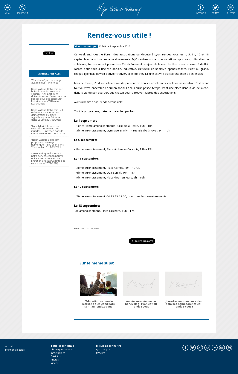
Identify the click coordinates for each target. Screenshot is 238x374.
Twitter (215, 13)
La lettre (230, 13)
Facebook (201, 13)
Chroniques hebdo (61, 349)
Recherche (22, 13)
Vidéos (55, 363)
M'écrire (100, 353)
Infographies (58, 353)
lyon (96, 228)
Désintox (56, 356)
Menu (7, 13)
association (86, 228)
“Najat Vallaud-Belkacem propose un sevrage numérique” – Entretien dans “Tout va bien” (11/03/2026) (47, 143)
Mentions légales (15, 349)
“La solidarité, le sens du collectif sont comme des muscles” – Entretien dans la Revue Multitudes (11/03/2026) (48, 129)
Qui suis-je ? (103, 349)
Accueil (9, 346)
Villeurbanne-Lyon (85, 46)
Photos (55, 359)
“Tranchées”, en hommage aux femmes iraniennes (46, 81)
